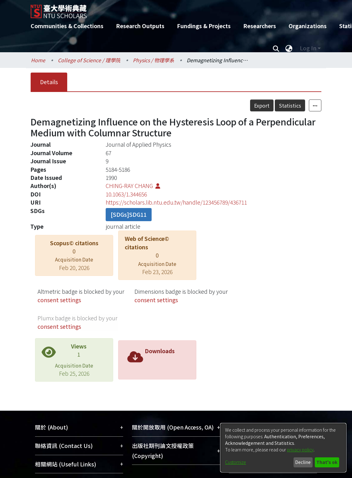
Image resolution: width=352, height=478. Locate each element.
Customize (235, 462)
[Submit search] (276, 48)
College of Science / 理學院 (89, 60)
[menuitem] (288, 48)
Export (275, 105)
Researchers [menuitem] (259, 26)
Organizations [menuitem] (308, 26)
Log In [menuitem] (308, 48)
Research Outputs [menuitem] (140, 26)
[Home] (170, 9)
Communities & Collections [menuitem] (67, 26)
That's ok (326, 462)
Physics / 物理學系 (153, 60)
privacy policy (300, 449)
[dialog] (283, 448)
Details (49, 82)
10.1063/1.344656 (126, 194)
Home (38, 60)
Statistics (304, 105)
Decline (303, 462)
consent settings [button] (59, 300)
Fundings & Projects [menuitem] (204, 26)
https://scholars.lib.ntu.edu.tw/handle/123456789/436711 (176, 202)
